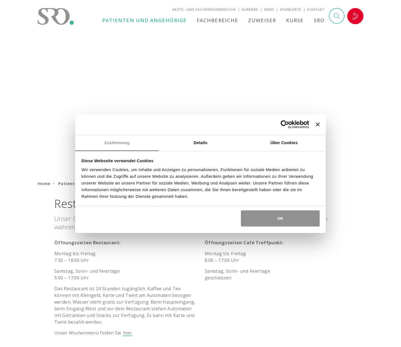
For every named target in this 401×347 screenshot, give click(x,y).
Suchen (336, 16)
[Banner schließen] (318, 124)
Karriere (250, 10)
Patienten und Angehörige (146, 20)
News (269, 10)
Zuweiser (263, 20)
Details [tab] (200, 142)
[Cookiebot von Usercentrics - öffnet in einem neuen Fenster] (284, 124)
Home (44, 183)
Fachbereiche (218, 20)
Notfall (355, 16)
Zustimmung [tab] (117, 142)
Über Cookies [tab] (284, 142)
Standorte (291, 10)
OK (280, 218)
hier (127, 333)
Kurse (295, 20)
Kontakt (315, 10)
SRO (319, 20)
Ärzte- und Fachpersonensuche (204, 10)
